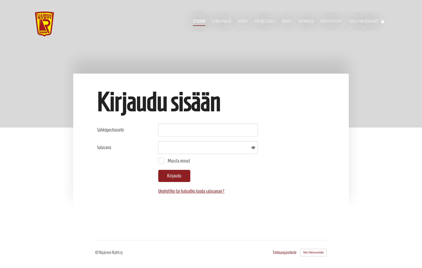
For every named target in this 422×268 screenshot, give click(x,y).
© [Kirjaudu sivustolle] (97, 252)
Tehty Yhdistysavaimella (313, 252)
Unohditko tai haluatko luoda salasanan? (191, 191)
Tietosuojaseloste (285, 252)
